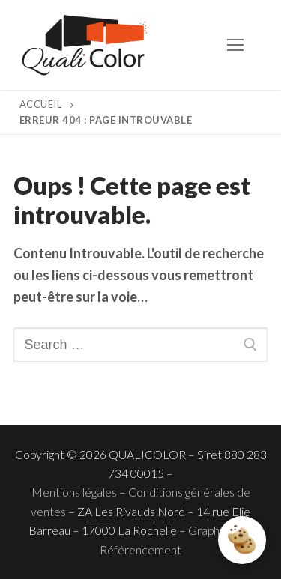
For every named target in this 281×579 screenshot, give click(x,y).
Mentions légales (74, 492)
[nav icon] (235, 45)
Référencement (140, 549)
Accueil (40, 104)
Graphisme (216, 530)
